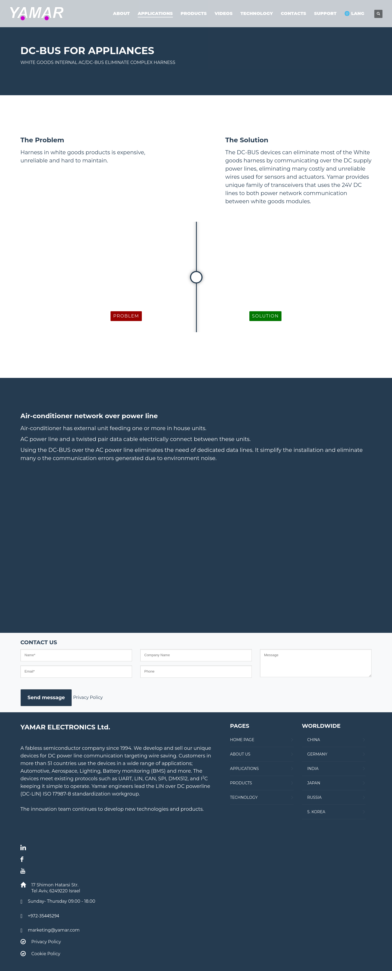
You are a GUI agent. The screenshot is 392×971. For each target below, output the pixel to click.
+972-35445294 (43, 916)
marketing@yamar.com (53, 930)
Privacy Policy (88, 697)
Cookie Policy (45, 953)
